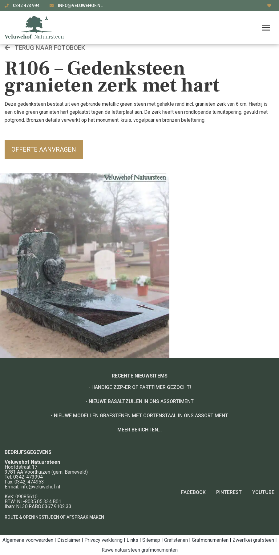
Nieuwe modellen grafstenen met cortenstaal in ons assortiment (141, 415)
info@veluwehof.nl (80, 5)
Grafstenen (176, 540)
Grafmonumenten (210, 540)
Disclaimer (68, 540)
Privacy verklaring (103, 540)
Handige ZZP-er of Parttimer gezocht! (141, 387)
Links (132, 540)
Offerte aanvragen (43, 149)
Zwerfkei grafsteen (253, 540)
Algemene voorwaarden (27, 540)
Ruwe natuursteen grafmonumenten (140, 550)
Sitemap (151, 540)
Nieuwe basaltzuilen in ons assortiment (141, 401)
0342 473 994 (26, 5)
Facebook (193, 492)
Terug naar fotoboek (45, 47)
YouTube (263, 492)
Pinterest (229, 492)
